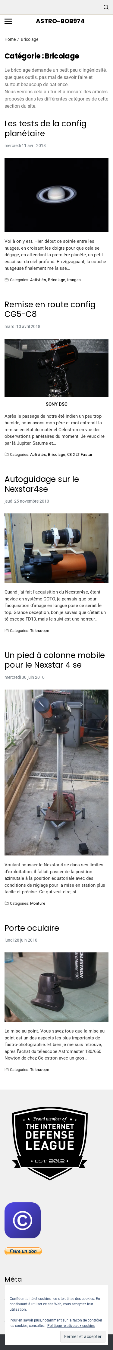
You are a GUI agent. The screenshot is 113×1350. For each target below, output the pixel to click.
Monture (37, 903)
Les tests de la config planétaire (45, 128)
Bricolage (56, 280)
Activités (38, 280)
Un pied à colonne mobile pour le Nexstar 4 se (55, 660)
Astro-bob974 (60, 21)
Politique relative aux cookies (71, 1326)
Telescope (39, 630)
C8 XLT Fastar (80, 454)
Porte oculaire (32, 928)
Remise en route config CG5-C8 (50, 309)
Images (74, 280)
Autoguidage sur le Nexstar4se (42, 484)
